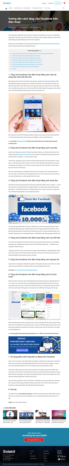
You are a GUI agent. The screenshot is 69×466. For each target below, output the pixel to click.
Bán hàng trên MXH (23, 27)
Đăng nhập (57, 3)
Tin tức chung (47, 8)
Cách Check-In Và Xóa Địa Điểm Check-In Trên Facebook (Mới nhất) (9, 421)
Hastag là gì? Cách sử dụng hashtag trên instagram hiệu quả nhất (59, 421)
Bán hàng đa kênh (27, 8)
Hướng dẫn (50, 3)
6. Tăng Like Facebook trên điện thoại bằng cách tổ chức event (27, 64)
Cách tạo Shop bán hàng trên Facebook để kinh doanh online (25, 421)
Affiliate (45, 458)
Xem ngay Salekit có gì (34, 440)
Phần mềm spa (33, 458)
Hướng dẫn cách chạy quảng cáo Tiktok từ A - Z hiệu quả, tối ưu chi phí (43, 421)
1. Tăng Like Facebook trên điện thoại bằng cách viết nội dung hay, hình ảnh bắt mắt (32, 53)
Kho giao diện (33, 456)
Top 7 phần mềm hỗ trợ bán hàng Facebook (26, 270)
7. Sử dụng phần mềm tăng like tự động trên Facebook (25, 66)
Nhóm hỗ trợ (46, 453)
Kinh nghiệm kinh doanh (37, 8)
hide (40, 50)
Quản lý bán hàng (18, 8)
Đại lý (45, 456)
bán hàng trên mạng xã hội (23, 154)
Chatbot (45, 461)
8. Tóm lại (13, 69)
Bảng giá (44, 3)
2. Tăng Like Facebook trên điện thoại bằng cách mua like (25, 56)
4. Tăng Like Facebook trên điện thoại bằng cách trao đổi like (26, 60)
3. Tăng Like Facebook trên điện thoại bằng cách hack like (25, 58)
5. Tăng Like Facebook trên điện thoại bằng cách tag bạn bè (26, 62)
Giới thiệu (11, 8)
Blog (31, 453)
